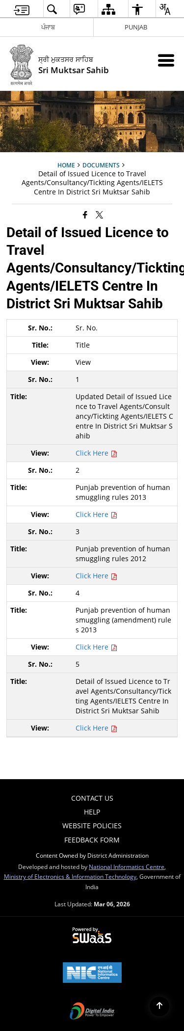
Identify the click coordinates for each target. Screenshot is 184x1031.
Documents (101, 165)
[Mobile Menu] (166, 60)
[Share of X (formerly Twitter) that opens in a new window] (99, 214)
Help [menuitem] (92, 811)
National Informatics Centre (126, 866)
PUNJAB (136, 27)
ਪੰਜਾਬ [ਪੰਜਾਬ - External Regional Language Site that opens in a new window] (48, 27)
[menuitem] (21, 9)
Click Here (96, 453)
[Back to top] (159, 1006)
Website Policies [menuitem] (92, 825)
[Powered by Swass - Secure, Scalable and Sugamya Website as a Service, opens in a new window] (92, 936)
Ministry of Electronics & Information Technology (70, 876)
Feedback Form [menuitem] (92, 839)
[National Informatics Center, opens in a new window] (92, 973)
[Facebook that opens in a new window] (85, 214)
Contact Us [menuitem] (92, 798)
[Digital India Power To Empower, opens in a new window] (92, 1012)
